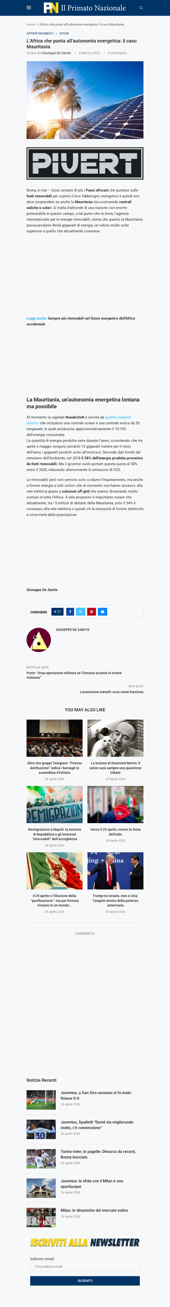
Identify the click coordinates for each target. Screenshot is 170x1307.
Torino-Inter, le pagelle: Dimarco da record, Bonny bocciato (98, 1154)
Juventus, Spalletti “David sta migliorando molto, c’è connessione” (97, 1125)
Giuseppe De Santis (56, 53)
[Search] (141, 8)
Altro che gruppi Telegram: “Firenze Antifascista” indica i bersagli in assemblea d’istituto (54, 768)
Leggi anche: (37, 318)
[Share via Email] (102, 612)
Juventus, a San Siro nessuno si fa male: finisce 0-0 (96, 1095)
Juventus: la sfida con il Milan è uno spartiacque (92, 1184)
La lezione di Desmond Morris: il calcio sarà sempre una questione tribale (115, 768)
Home (31, 24)
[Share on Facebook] (70, 612)
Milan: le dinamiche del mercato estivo (94, 1210)
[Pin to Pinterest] (91, 612)
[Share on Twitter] (80, 612)
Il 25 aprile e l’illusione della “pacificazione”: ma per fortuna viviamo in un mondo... (55, 900)
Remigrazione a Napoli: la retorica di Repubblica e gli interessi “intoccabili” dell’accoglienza (54, 834)
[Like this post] (59, 612)
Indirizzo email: (85, 1264)
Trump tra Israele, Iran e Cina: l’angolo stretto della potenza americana (115, 900)
